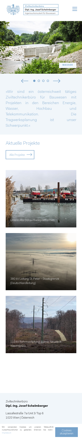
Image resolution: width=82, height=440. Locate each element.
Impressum (6, 433)
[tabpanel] (41, 47)
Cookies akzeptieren (66, 432)
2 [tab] (39, 81)
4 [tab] (48, 81)
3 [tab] (43, 81)
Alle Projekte (17, 155)
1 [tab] (34, 81)
